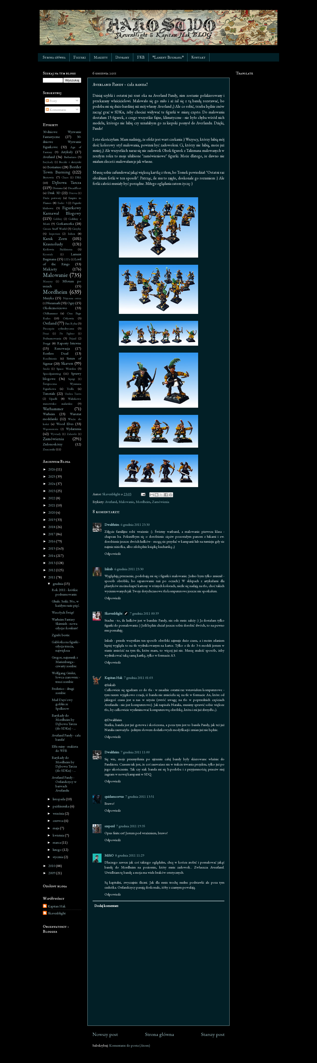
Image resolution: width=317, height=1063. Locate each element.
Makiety (101, 57)
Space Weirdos (66, 368)
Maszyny (48, 281)
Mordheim (143, 501)
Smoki (46, 368)
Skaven (67, 363)
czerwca (58, 820)
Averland (111, 501)
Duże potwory (52, 198)
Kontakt (198, 57)
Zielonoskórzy (52, 444)
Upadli (53, 399)
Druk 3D (54, 192)
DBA (78, 177)
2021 (52, 505)
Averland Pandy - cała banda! (66, 737)
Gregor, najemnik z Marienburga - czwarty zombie (65, 661)
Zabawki (72, 434)
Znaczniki (49, 449)
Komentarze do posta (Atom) (129, 1045)
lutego (57, 849)
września (59, 813)
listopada (59, 799)
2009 (52, 872)
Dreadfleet (74, 188)
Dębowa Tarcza (66, 182)
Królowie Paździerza (57, 249)
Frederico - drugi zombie (63, 690)
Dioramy (122, 57)
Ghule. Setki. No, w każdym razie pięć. (66, 603)
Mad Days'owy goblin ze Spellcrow (62, 704)
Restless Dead (55, 353)
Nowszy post (105, 1034)
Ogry (71, 302)
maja (56, 828)
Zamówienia (160, 501)
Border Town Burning (62, 169)
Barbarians (70, 157)
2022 (52, 498)
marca (57, 842)
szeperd (110, 826)
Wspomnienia (50, 429)
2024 (52, 483)
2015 (52, 548)
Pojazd (72, 338)
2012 (52, 569)
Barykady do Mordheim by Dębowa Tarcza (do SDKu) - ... (64, 722)
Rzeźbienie (50, 358)
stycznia (58, 856)
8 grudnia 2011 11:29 (129, 855)
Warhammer (53, 408)
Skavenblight (113, 613)
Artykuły (67, 151)
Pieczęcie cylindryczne (58, 328)
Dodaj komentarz (106, 905)
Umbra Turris (73, 394)
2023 (52, 490)
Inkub (109, 568)
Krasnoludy (53, 244)
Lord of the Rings (62, 261)
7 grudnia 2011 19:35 (130, 826)
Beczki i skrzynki (70, 162)
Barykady (48, 162)
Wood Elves (65, 423)
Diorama (58, 188)
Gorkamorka (65, 223)
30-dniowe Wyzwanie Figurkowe (62, 141)
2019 (52, 519)
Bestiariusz (54, 167)
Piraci (46, 333)
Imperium (54, 233)
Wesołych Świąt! (63, 612)
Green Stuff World (55, 229)
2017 (52, 534)
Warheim (49, 413)
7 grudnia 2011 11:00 (135, 752)
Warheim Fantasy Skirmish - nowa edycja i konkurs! (65, 623)
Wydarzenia (73, 428)
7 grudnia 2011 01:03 (138, 677)
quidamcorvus (114, 796)
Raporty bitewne (69, 343)
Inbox (71, 234)
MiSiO (109, 855)
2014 (52, 555)
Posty (51, 100)
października (61, 806)
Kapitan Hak (113, 677)
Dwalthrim (112, 524)
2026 (52, 469)
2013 (52, 562)
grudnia (58, 583)
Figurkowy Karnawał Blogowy (62, 210)
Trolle (70, 389)
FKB (141, 57)
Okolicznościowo (55, 307)
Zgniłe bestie (61, 634)
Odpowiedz (113, 553)
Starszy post (213, 1034)
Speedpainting (52, 373)
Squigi (71, 379)
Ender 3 (62, 203)
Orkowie (68, 318)
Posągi (46, 343)
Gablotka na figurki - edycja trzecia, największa (66, 646)
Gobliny (57, 219)
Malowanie (126, 501)
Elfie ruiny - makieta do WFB (65, 748)
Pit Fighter (67, 333)
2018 (52, 526)
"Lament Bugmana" (168, 57)
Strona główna (54, 57)
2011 (52, 577)
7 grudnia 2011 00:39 (144, 613)
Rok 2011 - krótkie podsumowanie (65, 591)
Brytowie (48, 177)
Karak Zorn (55, 238)
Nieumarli (53, 302)
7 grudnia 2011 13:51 (139, 796)
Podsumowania (52, 338)
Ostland (50, 323)
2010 (52, 865)
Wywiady (56, 434)
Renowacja (62, 348)
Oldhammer (50, 313)
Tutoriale (49, 393)
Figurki (79, 57)
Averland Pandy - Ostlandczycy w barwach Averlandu (64, 784)
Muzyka (48, 298)
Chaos (65, 177)
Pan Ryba (71, 323)
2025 (52, 476)
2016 (52, 541)
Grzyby (76, 229)
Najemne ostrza (72, 298)
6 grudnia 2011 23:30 (135, 524)
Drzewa (73, 193)
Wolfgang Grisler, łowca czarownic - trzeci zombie (66, 677)
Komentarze (56, 109)
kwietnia (59, 835)
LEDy (67, 259)
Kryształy (48, 254)
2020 (52, 512)
